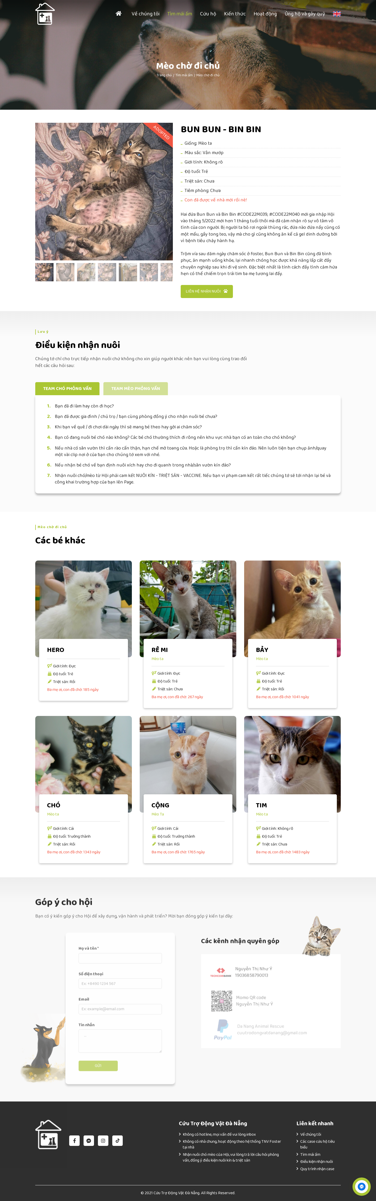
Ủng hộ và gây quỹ (305, 14)
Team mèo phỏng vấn (135, 388)
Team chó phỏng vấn (67, 388)
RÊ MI (159, 650)
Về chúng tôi (146, 14)
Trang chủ (164, 75)
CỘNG (160, 805)
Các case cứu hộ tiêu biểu (317, 1144)
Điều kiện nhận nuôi (316, 1161)
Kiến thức (235, 14)
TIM (261, 805)
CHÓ (53, 805)
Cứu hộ (208, 14)
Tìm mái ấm (179, 14)
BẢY (262, 650)
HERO (55, 650)
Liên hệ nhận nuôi (207, 291)
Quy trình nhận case (317, 1169)
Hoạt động (265, 14)
